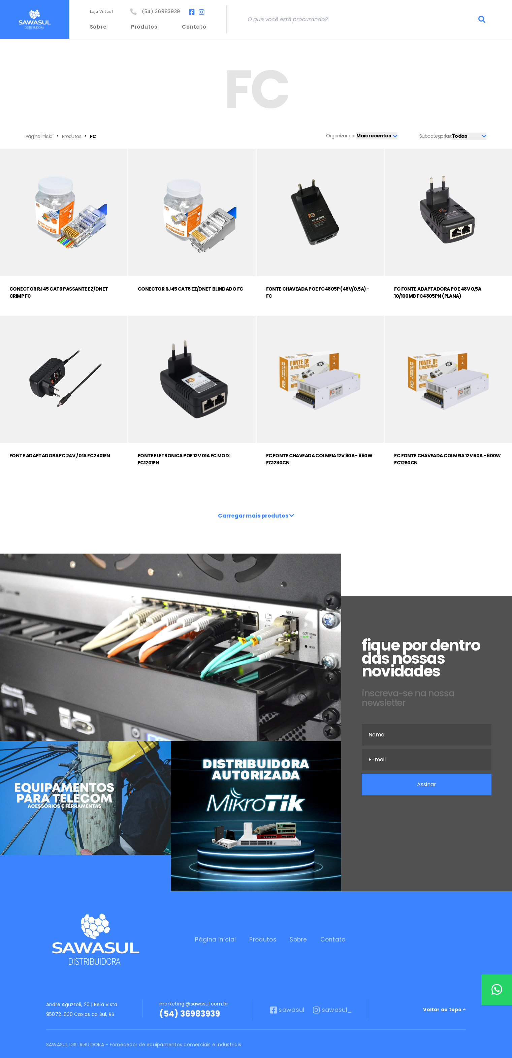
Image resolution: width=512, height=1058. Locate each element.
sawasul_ (334, 998)
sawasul (287, 998)
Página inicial (39, 136)
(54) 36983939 (159, 12)
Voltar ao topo (444, 998)
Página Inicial (195, 934)
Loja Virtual (105, 12)
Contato (197, 27)
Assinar (426, 784)
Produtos (147, 27)
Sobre (101, 27)
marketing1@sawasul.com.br (193, 992)
